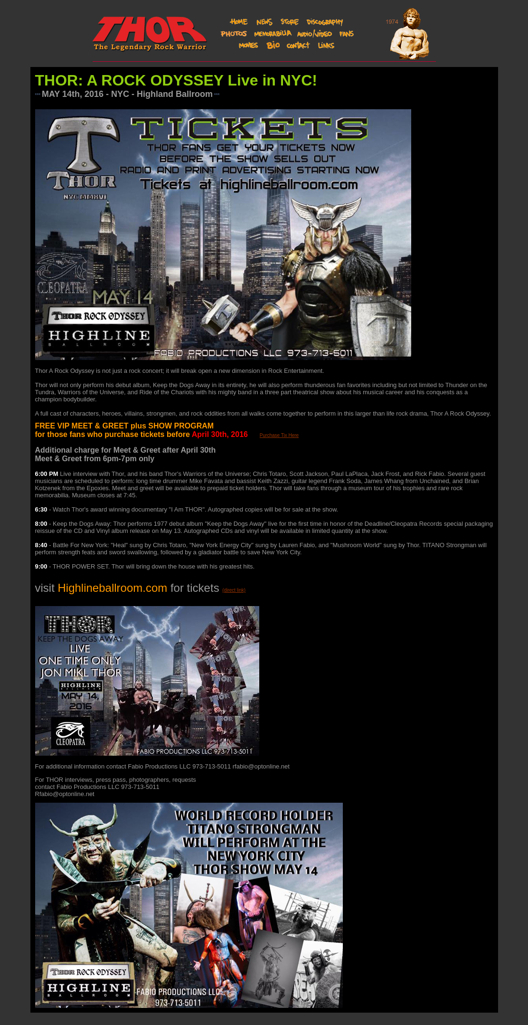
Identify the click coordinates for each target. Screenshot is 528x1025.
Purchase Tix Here (279, 435)
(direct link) (233, 590)
